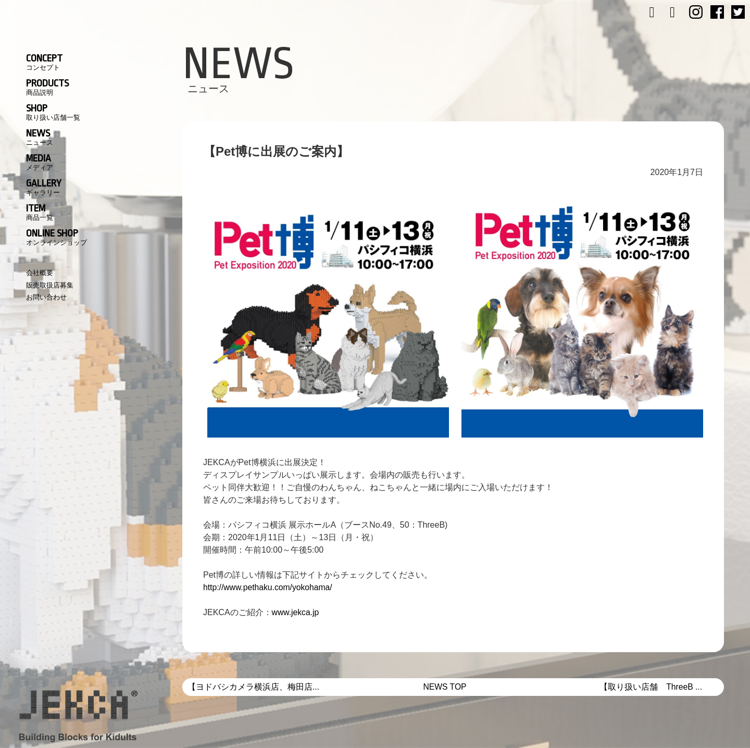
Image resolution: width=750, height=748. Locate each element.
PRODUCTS (47, 87)
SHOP (53, 112)
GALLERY (43, 187)
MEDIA (39, 162)
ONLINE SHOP (56, 237)
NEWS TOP (445, 686)
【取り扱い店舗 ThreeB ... (650, 686)
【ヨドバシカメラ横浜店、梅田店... (253, 686)
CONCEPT (44, 62)
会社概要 (39, 273)
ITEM (39, 212)
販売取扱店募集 (49, 285)
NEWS (39, 137)
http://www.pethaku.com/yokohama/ (269, 587)
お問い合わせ (46, 297)
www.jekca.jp (296, 612)
